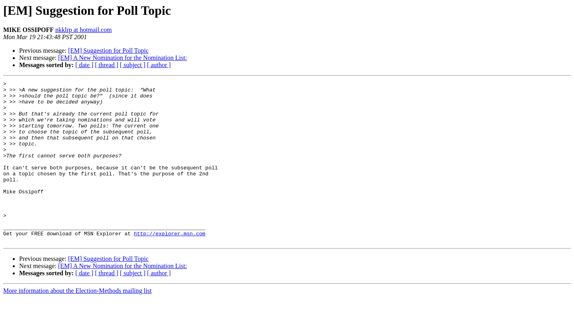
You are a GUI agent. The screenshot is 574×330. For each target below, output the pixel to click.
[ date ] (84, 65)
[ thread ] (106, 65)
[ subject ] (132, 65)
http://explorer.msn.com (169, 264)
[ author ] (159, 65)
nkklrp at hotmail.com (83, 29)
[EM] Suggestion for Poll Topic (108, 50)
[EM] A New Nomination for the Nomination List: (122, 57)
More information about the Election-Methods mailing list (77, 323)
